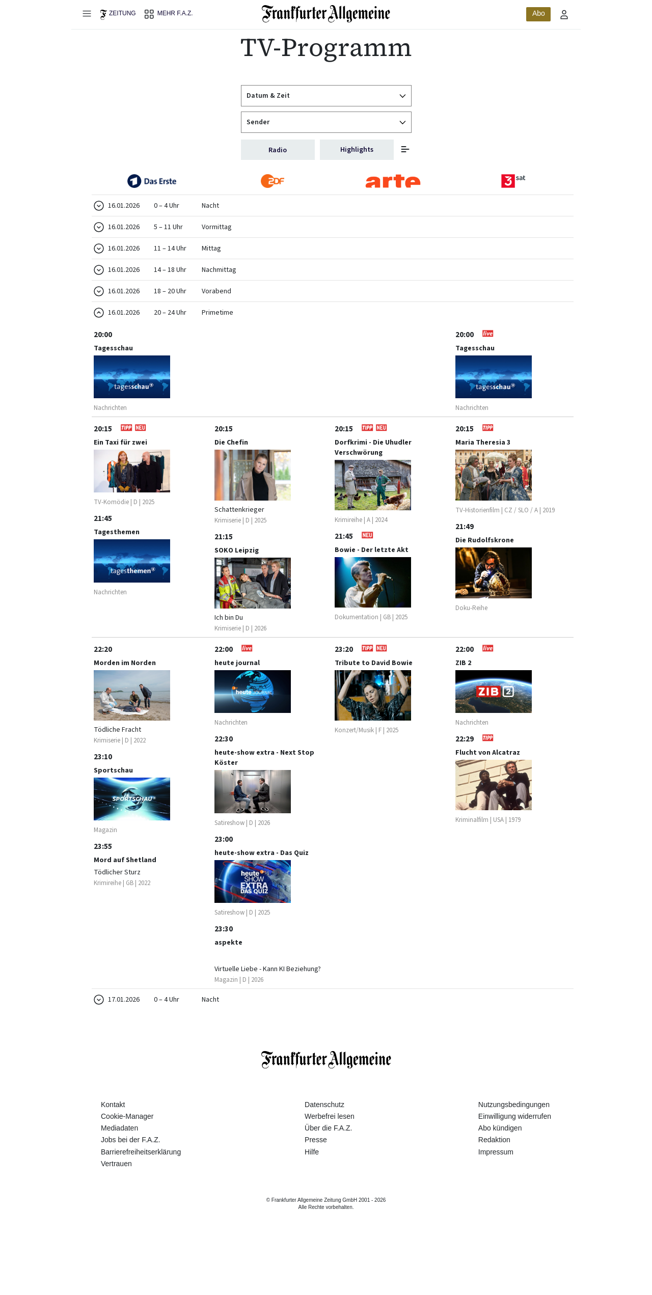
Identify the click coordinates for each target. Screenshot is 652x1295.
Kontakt (113, 1153)
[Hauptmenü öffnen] (87, 13)
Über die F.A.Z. (328, 1176)
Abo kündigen (500, 1176)
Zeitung (122, 13)
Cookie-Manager (127, 1165)
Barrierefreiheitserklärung (141, 1200)
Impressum (495, 1200)
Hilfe (312, 1200)
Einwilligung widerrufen (514, 1165)
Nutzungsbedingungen (514, 1153)
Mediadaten (119, 1176)
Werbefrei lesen (330, 1165)
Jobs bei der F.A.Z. (130, 1188)
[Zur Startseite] (326, 13)
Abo (538, 13)
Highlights (356, 150)
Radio (277, 150)
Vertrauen (116, 1212)
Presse (316, 1188)
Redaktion (494, 1188)
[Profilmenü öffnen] (564, 14)
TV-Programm (326, 47)
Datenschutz (324, 1153)
